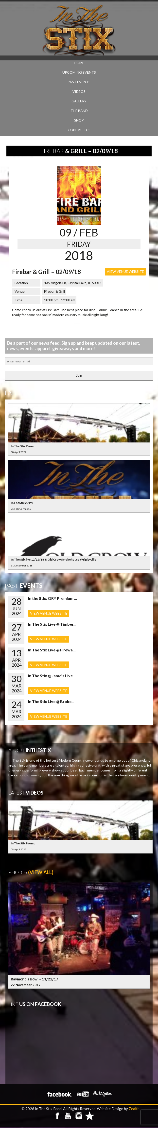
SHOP (79, 120)
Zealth (134, 1108)
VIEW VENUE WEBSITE (125, 271)
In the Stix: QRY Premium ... (52, 598)
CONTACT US (79, 130)
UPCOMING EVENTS (79, 72)
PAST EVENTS (79, 82)
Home (79, 63)
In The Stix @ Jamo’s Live (50, 675)
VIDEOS (79, 91)
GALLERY (79, 101)
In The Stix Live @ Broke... (51, 701)
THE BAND (79, 111)
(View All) (40, 872)
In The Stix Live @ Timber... (52, 624)
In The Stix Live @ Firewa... (52, 649)
